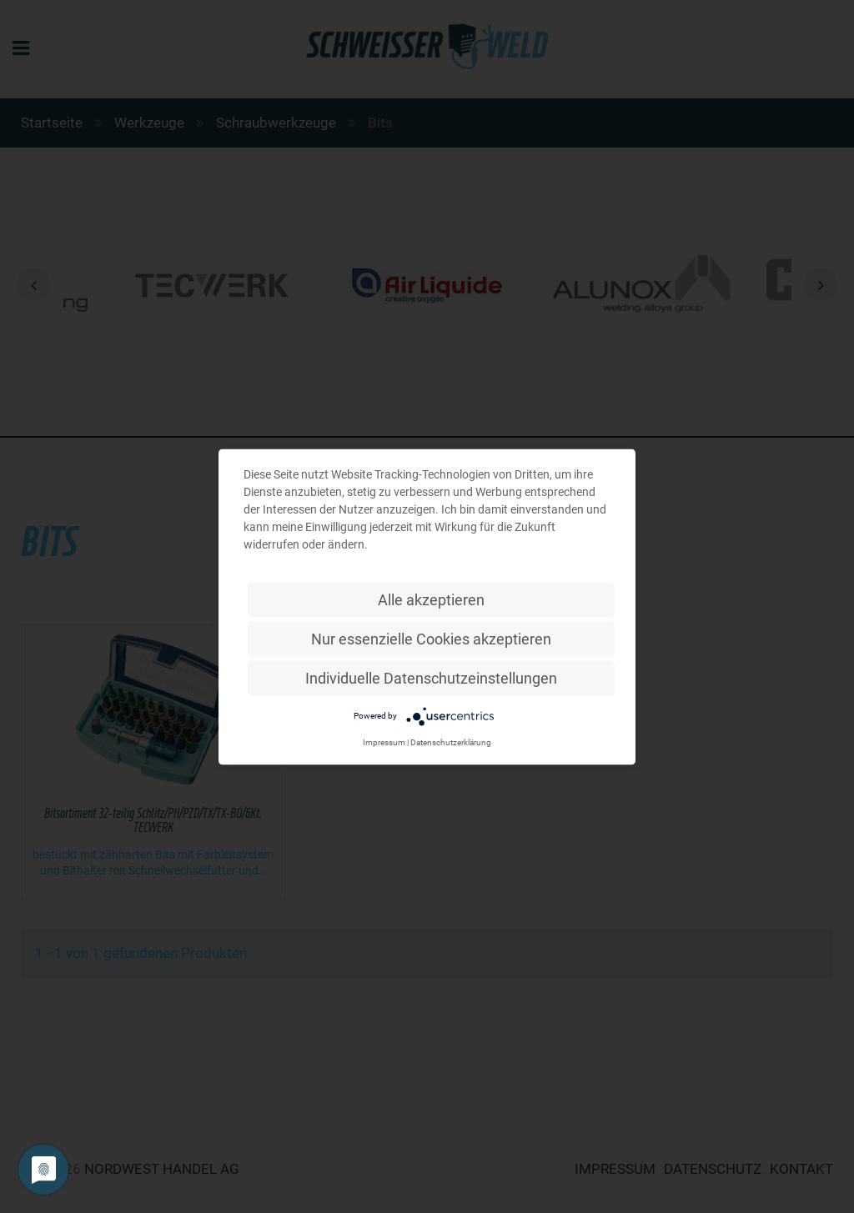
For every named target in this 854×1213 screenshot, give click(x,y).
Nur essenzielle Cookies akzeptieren (431, 638)
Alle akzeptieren (431, 599)
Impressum (384, 741)
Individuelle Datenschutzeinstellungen (431, 677)
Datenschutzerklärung (450, 741)
